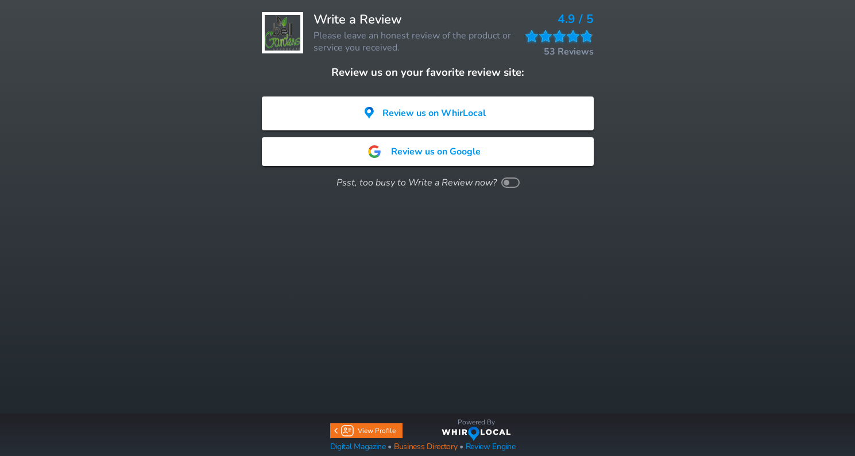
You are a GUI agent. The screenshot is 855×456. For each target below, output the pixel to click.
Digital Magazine (358, 446)
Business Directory (426, 446)
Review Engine (491, 446)
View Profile (366, 431)
